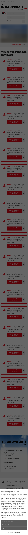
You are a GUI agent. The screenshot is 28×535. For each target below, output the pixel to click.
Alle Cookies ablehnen (7, 524)
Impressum (10, 532)
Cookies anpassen (6, 528)
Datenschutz (17, 532)
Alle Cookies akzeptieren (7, 521)
